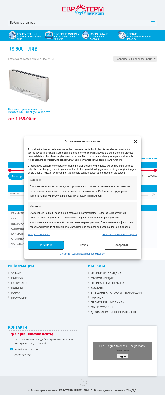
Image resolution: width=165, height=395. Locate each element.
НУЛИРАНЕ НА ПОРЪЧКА (107, 282)
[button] (135, 141)
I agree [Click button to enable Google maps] (122, 356)
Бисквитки (65, 253)
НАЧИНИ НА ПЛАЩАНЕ (106, 273)
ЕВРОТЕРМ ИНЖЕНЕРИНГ (75, 390)
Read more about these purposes (119, 234)
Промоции (19, 297)
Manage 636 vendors (39, 234)
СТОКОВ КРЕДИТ (102, 278)
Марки (16, 292)
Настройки (120, 245)
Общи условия (102, 307)
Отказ (84, 245)
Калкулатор (19, 282)
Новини (17, 287)
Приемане (46, 245)
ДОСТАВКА (98, 287)
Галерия (17, 278)
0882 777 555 (22, 355)
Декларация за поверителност (88, 253)
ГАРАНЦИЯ (98, 297)
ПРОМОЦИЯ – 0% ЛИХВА (107, 302)
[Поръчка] (135, 59)
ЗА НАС (16, 273)
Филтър (16, 176)
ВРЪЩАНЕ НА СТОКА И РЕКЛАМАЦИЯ (116, 292)
